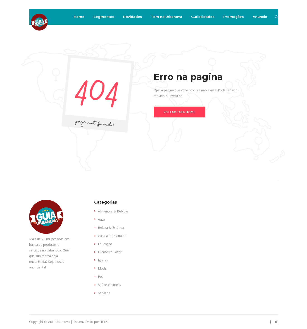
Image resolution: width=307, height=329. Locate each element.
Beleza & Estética (111, 227)
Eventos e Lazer (109, 252)
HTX (103, 321)
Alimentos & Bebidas (113, 211)
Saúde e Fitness (109, 285)
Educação (105, 244)
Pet (100, 276)
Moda (102, 268)
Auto (101, 219)
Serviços (104, 293)
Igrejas (103, 260)
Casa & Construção (112, 236)
